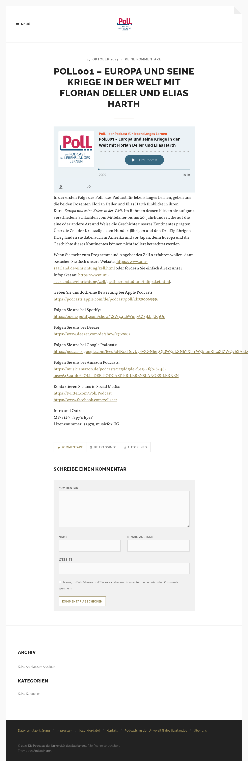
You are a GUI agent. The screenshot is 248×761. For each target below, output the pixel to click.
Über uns (200, 730)
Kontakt (112, 730)
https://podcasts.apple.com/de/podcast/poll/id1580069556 (106, 299)
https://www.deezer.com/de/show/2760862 (92, 334)
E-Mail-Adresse (141, 536)
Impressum (65, 730)
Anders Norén (42, 750)
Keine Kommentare (143, 59)
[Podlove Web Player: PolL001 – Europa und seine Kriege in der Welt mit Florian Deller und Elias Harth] (124, 159)
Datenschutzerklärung (34, 730)
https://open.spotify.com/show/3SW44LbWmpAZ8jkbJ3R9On (109, 317)
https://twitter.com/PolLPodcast (83, 393)
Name (64, 536)
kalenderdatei (89, 730)
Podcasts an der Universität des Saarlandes (156, 730)
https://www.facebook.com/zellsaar (85, 400)
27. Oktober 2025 (103, 59)
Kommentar (70, 488)
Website (66, 559)
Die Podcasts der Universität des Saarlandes (57, 745)
